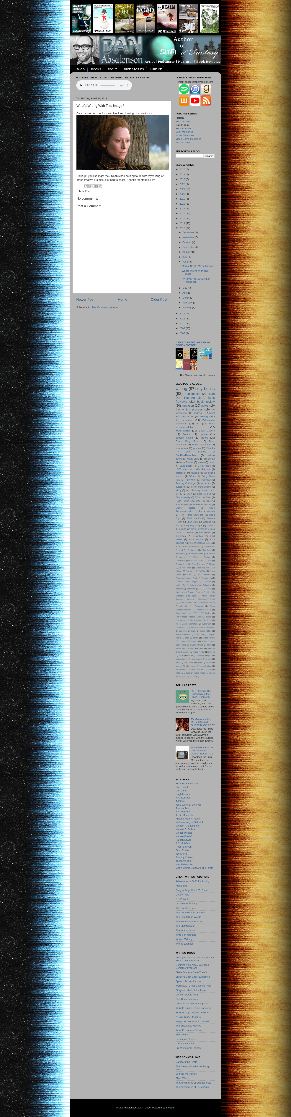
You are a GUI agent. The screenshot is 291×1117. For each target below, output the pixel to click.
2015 (182, 218)
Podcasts (206, 480)
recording (189, 662)
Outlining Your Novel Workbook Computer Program (193, 966)
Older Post (159, 299)
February (187, 302)
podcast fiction (184, 437)
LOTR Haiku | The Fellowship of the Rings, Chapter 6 (201, 694)
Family (189, 571)
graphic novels (196, 645)
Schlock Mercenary (186, 1073)
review (209, 662)
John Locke (181, 592)
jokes (201, 648)
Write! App (180, 627)
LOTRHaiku (181, 469)
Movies (201, 462)
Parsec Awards (207, 511)
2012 (182, 313)
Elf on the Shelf (203, 497)
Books (204, 437)
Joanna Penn (183, 808)
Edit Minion (182, 1034)
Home (122, 299)
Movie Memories (185, 135)
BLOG (81, 69)
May (185, 288)
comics (182, 529)
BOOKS (96, 69)
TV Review (206, 613)
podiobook (181, 473)
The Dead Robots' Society (190, 912)
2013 (182, 228)
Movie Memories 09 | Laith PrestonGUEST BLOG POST (203, 750)
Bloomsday (180, 553)
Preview (190, 599)
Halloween (190, 480)
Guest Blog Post (187, 441)
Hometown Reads (202, 504)
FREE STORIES (134, 69)
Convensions (181, 564)
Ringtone (202, 599)
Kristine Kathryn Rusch (188, 818)
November (188, 237)
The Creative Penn (186, 908)
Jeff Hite (180, 801)
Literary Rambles (185, 1043)
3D (180, 494)
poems (197, 448)
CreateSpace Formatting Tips (192, 1003)
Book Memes (204, 494)
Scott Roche (182, 850)
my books (206, 388)
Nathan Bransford (185, 836)
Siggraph (199, 606)
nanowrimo (182, 448)
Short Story (192, 522)
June (185, 261)
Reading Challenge (185, 483)
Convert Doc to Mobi (187, 994)
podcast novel (182, 659)
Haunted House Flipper (187, 582)
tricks (178, 673)
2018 (182, 203)
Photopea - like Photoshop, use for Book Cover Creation (195, 959)
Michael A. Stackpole (187, 825)
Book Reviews (184, 128)
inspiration (198, 536)
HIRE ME (156, 69)
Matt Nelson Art (184, 864)
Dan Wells (181, 790)
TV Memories (183, 142)
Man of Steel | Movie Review (198, 266)
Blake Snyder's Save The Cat (192, 972)
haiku (209, 645)
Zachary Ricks (184, 860)
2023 (182, 179)
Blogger (170, 1107)
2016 (182, 213)
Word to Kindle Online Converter (194, 1008)
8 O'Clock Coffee (204, 543)
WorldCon (206, 624)
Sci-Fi (212, 599)
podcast (198, 413)
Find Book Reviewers (187, 999)
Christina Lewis (196, 561)
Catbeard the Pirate (186, 1062)
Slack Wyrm (182, 1078)
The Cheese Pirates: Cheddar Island (193, 617)
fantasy (194, 641)
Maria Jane (193, 458)
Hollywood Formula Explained (192, 1021)
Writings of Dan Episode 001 (202, 627)
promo (178, 662)
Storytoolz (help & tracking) (191, 990)
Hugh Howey (183, 794)
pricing (209, 659)
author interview (183, 634)
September (188, 247)
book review (206, 401)
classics (211, 525)
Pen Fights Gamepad (191, 515)
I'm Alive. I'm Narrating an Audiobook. (196, 280)
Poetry (186, 434)
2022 (182, 184)
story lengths (196, 539)
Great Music (204, 466)
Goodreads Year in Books (187, 578)
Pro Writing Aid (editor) (188, 1048)
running (179, 666)
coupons (183, 641)
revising (195, 473)
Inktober (179, 589)
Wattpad (207, 522)
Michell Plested (185, 508)
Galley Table (182, 894)
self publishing (193, 490)
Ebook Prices (185, 568)
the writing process (189, 409)
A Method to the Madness (188, 546)
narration (188, 405)
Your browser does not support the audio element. (104, 85)
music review (199, 652)
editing (190, 532)
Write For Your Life (186, 934)
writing (181, 388)
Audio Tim (181, 885)
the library (180, 669)
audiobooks (192, 393)
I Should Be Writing (186, 903)
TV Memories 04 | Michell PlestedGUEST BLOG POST (203, 722)
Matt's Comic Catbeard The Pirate (194, 868)
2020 (182, 194)
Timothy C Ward (185, 857)
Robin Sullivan (184, 846)
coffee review (209, 638)
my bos (211, 652)
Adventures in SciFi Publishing (192, 881)
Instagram (191, 589)
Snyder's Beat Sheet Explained (193, 976)
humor (178, 648)
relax (199, 662)
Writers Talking (184, 939)
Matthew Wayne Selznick (189, 822)
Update (204, 434)
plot (210, 655)
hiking (179, 490)
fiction (204, 641)
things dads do (196, 669)
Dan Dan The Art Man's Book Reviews (195, 397)
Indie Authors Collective (200, 585)
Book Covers (207, 430)
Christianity (180, 561)
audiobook (181, 487)
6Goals (192, 476)
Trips (209, 620)
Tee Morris (181, 853)
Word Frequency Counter (190, 1030)
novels (190, 655)
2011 (182, 318)
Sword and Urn (183, 613)
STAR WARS (194, 518)
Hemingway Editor (186, 1039)
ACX (189, 494)
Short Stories (183, 121)
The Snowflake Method (188, 1025)
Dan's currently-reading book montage (193, 344)
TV (195, 613)
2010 (182, 323)
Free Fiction (182, 504)
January (187, 307)
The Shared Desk (185, 925)
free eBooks (205, 532)
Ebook (212, 564)
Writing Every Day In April (189, 525)
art (198, 423)
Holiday (207, 582)
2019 (182, 198)
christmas (209, 458)
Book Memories (184, 131)
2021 (182, 189)
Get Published (203, 574)
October (187, 242)
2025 (182, 169)
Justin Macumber (185, 815)
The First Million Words (188, 917)
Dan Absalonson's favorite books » (197, 375)
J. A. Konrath (183, 797)
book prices (199, 634)
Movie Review (186, 462)
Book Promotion (196, 553)
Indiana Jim (181, 585)
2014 (182, 223)
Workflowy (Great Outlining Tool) (194, 985)
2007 (182, 333)
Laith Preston (202, 469)
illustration (181, 536)
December (188, 232)
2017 (182, 208)
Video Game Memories (188, 139)
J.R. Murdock (183, 811)
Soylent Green (204, 610)
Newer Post (85, 299)
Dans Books (186, 466)
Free (208, 501)
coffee (195, 638)
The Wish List (182, 620)
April (185, 292)
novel (181, 655)
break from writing (201, 487)
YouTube (183, 631)
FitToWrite (200, 571)
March (186, 297)
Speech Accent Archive (188, 981)
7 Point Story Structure (188, 1017)
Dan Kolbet (182, 787)
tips (209, 669)
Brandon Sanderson (187, 783)
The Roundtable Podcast (189, 921)
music (212, 462)
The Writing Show (185, 930)
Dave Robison (198, 564)
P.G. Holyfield (183, 843)
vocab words (199, 673)
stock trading (205, 666)
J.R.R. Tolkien (205, 589)
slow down (191, 666)
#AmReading (183, 430)
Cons (209, 561)
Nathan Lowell (184, 839)
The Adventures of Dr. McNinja (193, 1087)
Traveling (198, 620)
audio (193, 631)
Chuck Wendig (183, 497)
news (204, 405)
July (185, 257)
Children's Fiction (201, 557)
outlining (201, 655)
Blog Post (206, 550)
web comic (209, 490)
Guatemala (207, 578)
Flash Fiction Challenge (188, 501)
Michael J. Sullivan (186, 829)
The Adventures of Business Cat (193, 1082)
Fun (87, 191)
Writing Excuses (185, 943)
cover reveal (197, 529)
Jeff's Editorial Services (188, 804)
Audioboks (192, 550)
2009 (182, 328)
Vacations (206, 483)
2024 (182, 174)
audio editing (206, 631)
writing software (190, 676)
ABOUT (112, 69)
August (186, 251)
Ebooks (210, 448)
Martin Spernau (196, 592)
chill (187, 638)
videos (187, 673)
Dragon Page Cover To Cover (192, 890)
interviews (190, 648)
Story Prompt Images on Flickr (192, 1012)
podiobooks (197, 659)
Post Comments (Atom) (105, 307)
